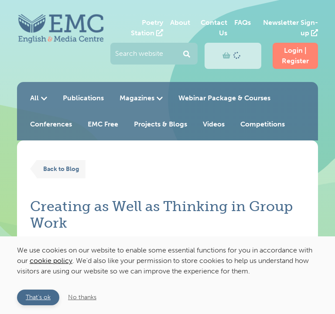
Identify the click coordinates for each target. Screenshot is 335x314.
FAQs (242, 22)
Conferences (51, 124)
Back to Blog (61, 169)
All (38, 98)
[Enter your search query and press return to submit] (154, 54)
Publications (83, 98)
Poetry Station (147, 27)
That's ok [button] (38, 297)
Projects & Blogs (160, 124)
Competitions (262, 124)
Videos (214, 124)
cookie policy (51, 260)
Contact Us (214, 27)
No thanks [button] (82, 297)
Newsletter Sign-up (290, 27)
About (180, 22)
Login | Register (295, 55)
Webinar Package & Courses (224, 98)
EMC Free (103, 124)
